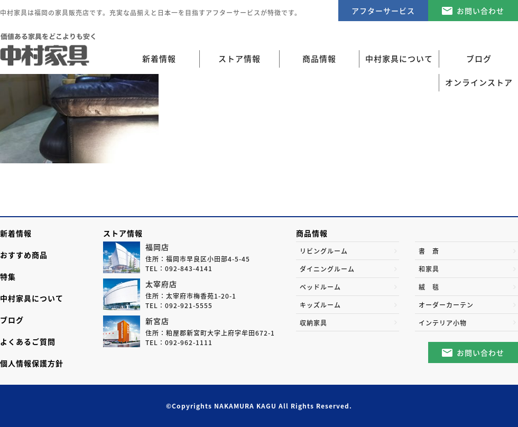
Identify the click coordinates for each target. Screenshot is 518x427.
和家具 (429, 269)
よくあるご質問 (28, 341)
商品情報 (312, 233)
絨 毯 (429, 287)
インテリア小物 (443, 323)
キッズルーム (320, 305)
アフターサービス (383, 10)
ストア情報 (123, 233)
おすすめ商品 (24, 254)
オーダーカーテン (446, 305)
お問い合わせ (480, 10)
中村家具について (31, 298)
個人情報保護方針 (31, 363)
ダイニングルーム (327, 269)
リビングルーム (324, 251)
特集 (8, 276)
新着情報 (159, 58)
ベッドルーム (320, 287)
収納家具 (313, 323)
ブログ (12, 319)
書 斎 (429, 251)
